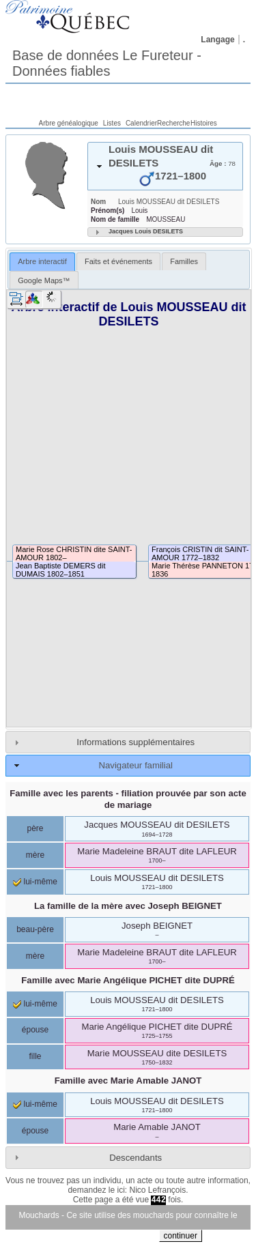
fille (35, 1056)
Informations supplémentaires (135, 742)
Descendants (135, 1158)
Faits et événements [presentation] (118, 261)
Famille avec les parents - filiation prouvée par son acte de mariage (128, 799)
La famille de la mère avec (128, 906)
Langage (217, 39)
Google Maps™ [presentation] (44, 280)
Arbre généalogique (68, 123)
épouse (35, 1029)
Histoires (203, 123)
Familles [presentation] (184, 261)
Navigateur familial (135, 765)
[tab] (165, 166)
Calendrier (141, 123)
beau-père (35, 929)
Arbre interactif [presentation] (42, 261)
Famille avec (127, 980)
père (35, 828)
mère (35, 855)
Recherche (173, 123)
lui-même (35, 881)
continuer (180, 1236)
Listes (112, 123)
